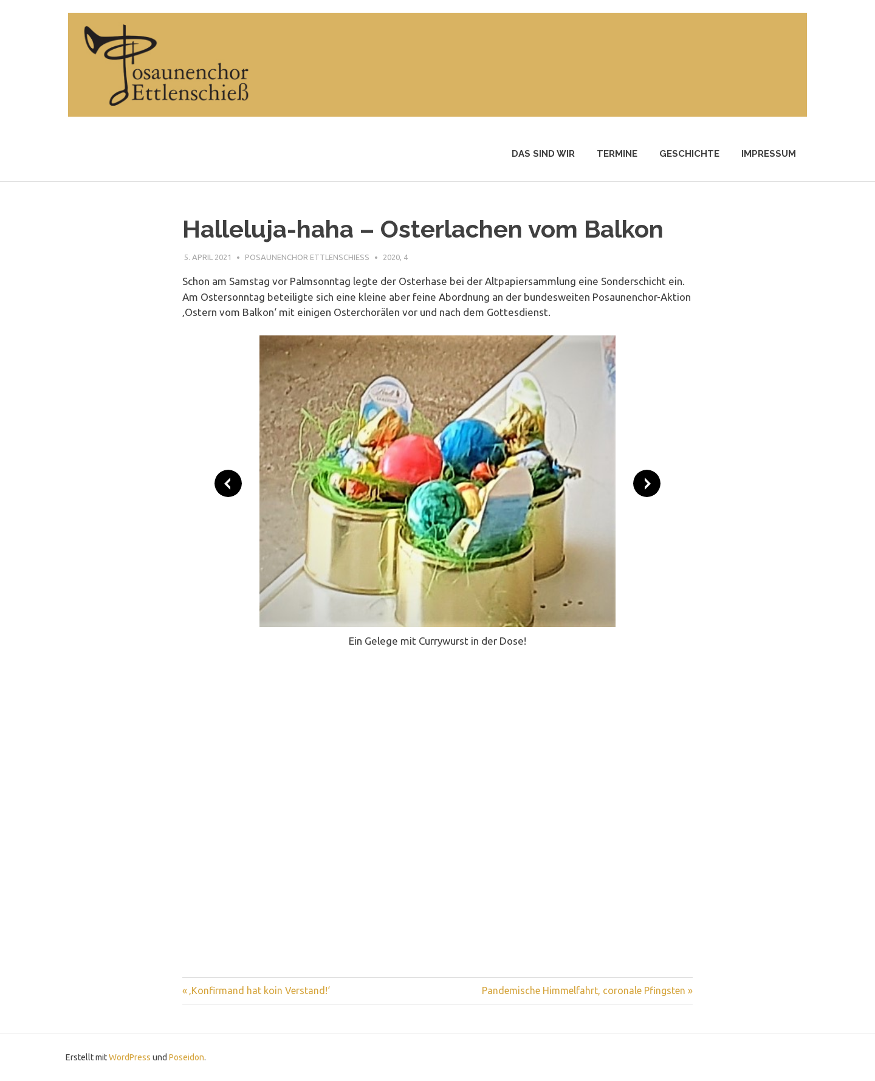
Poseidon (186, 1057)
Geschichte (689, 153)
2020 (391, 257)
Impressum (768, 153)
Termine (617, 153)
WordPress (130, 1057)
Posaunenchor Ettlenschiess (307, 257)
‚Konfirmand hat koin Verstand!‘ (259, 990)
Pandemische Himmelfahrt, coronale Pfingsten (583, 990)
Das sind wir (543, 153)
